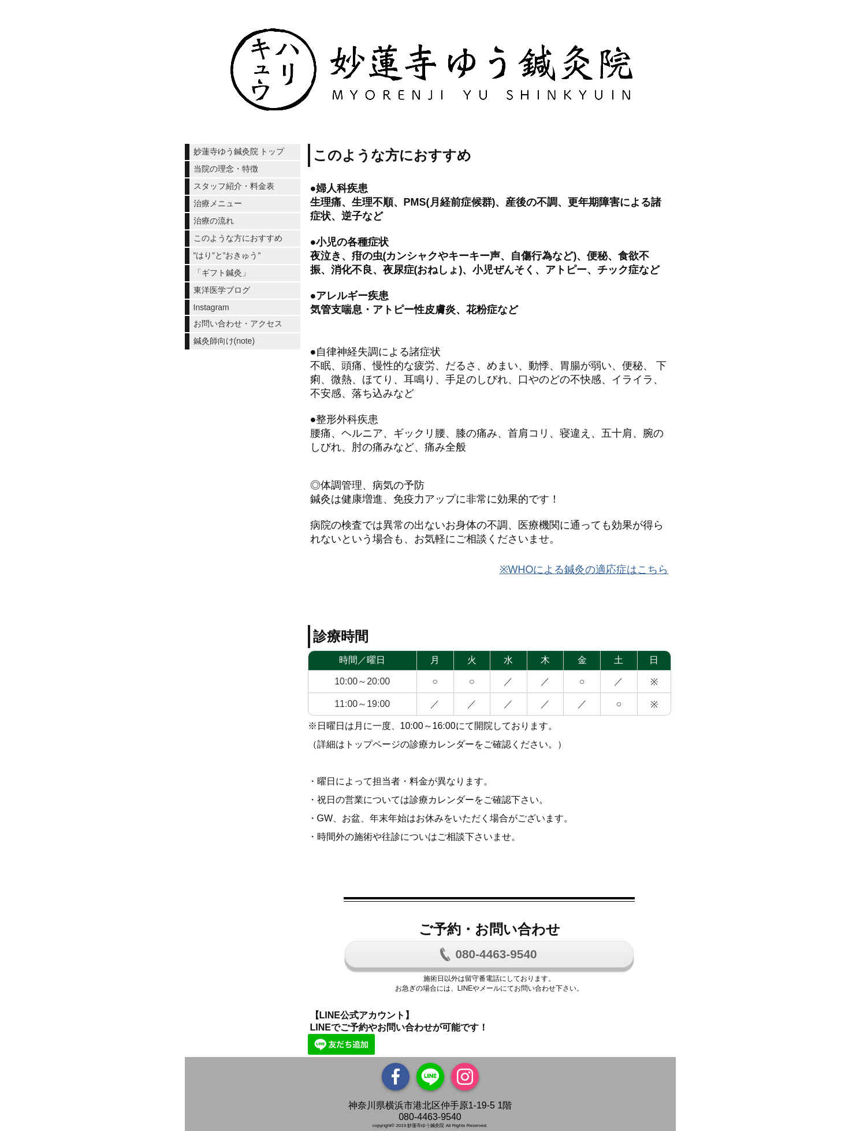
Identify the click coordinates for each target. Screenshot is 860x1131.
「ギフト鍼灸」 (221, 272)
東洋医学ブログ (221, 290)
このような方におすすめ (237, 238)
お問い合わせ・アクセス (237, 323)
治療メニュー (217, 203)
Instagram (211, 307)
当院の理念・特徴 (225, 168)
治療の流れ (213, 220)
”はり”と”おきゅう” (227, 255)
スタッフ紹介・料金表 (233, 186)
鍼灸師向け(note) (224, 340)
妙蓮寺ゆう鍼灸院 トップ (239, 151)
